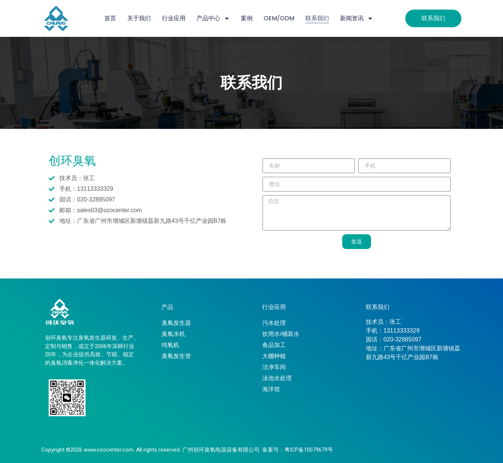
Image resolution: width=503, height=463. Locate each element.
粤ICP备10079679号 (308, 449)
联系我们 (317, 18)
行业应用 (173, 18)
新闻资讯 (356, 18)
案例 (247, 18)
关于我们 (139, 18)
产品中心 (213, 18)
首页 (110, 18)
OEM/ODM (279, 18)
